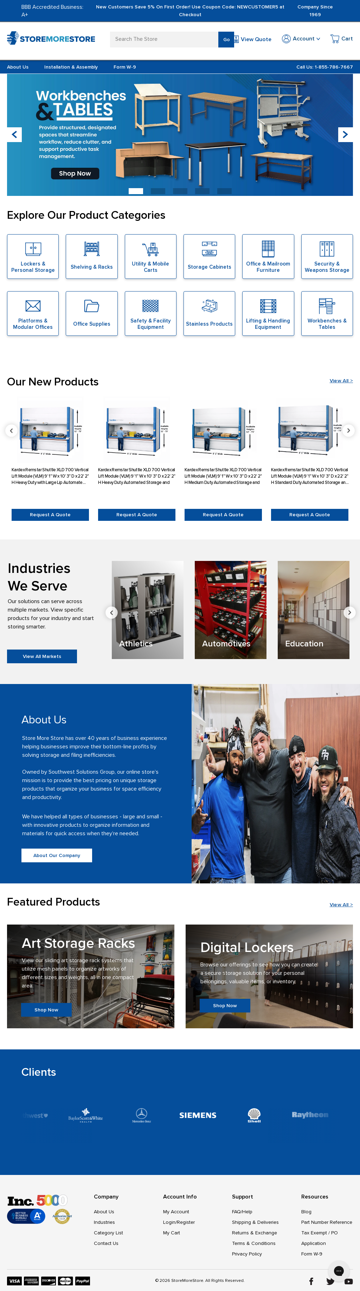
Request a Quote (50, 515)
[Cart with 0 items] (341, 39)
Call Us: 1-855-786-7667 (324, 67)
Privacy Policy (247, 1254)
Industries (104, 1222)
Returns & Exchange (254, 1233)
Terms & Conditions (254, 1243)
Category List (108, 1233)
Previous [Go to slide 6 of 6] (11, 430)
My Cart (171, 1233)
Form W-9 (125, 67)
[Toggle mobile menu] (11, 38)
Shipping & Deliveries (255, 1222)
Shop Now (46, 1010)
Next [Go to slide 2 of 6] (348, 430)
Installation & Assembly (71, 67)
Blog (306, 1212)
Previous (111, 613)
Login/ (170, 1222)
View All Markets (42, 656)
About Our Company (56, 855)
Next (349, 613)
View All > (341, 381)
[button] (345, 134)
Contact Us (106, 1243)
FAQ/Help (242, 1212)
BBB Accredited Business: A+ (52, 11)
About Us (17, 67)
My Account (176, 1212)
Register (186, 1222)
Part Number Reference (326, 1222)
